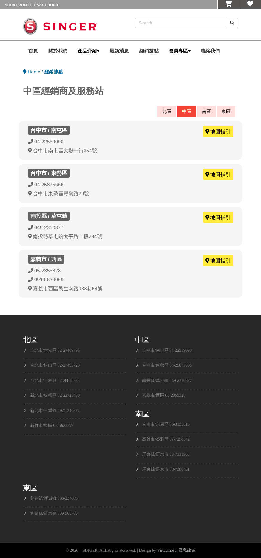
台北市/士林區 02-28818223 (55, 380)
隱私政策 (187, 550)
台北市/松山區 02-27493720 (55, 365)
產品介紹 (89, 50)
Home (34, 71)
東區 (226, 111)
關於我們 (57, 50)
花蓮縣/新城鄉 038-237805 (54, 498)
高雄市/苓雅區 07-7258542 (166, 439)
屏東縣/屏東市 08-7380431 (166, 469)
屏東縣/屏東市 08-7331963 (166, 454)
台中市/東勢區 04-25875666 (167, 365)
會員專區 (180, 50)
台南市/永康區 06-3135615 (166, 424)
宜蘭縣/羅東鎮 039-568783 (54, 513)
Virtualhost (166, 550)
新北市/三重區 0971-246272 (55, 410)
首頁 (33, 50)
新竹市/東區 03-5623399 (51, 425)
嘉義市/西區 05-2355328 (163, 395)
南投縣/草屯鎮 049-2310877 (167, 380)
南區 (206, 111)
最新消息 (119, 50)
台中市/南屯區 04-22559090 (167, 350)
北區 (166, 111)
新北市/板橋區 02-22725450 (55, 395)
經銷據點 (149, 50)
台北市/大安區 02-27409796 (55, 350)
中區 (186, 111)
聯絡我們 (210, 50)
